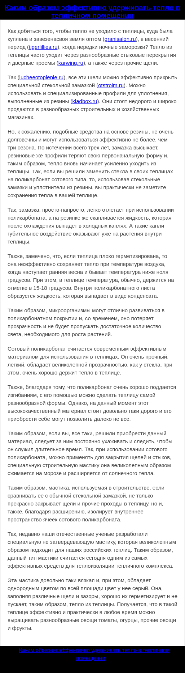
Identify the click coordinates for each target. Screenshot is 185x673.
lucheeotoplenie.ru (41, 77)
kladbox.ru (84, 101)
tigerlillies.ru (43, 47)
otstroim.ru (111, 85)
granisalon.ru (120, 39)
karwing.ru (70, 63)
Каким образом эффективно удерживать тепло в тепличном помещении (92, 12)
